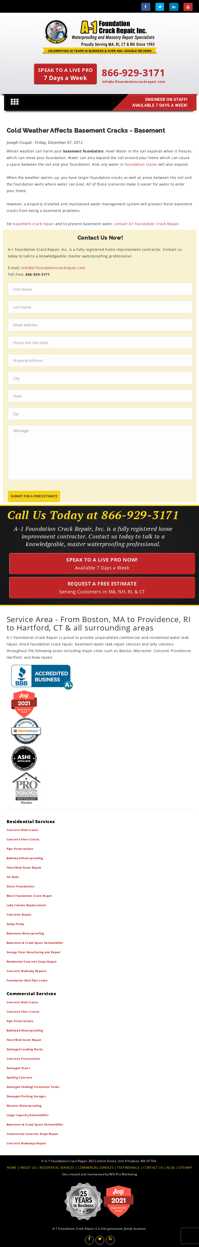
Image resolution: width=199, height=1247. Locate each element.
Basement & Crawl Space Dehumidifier (35, 943)
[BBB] (99, 676)
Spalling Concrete (20, 1077)
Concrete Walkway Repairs (26, 971)
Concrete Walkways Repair (26, 1143)
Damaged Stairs (18, 1068)
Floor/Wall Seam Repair (24, 867)
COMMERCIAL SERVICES (96, 1167)
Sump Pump (15, 924)
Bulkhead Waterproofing (25, 858)
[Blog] (110, 1240)
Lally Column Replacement (26, 905)
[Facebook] (145, 7)
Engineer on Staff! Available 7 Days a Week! (158, 102)
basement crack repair (33, 223)
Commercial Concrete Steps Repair (33, 1134)
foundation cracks (141, 164)
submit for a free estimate (34, 496)
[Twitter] (159, 7)
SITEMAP (185, 1167)
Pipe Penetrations (20, 849)
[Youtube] (188, 7)
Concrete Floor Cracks (23, 839)
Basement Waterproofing (25, 933)
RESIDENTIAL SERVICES (56, 1167)
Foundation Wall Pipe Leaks (27, 980)
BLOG (171, 1167)
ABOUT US (28, 1167)
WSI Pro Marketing (123, 1174)
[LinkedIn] (173, 7)
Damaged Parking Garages (26, 1096)
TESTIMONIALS (128, 1167)
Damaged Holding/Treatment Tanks (33, 1087)
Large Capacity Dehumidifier (28, 1115)
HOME (11, 1167)
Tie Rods (13, 877)
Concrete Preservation (23, 1058)
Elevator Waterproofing (24, 1105)
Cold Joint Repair (19, 914)
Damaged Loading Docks (25, 1049)
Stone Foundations (20, 886)
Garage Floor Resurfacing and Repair (34, 952)
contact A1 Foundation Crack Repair (146, 223)
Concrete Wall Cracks (22, 830)
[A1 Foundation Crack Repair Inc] (100, 35)
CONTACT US (153, 1167)
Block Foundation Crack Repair (29, 896)
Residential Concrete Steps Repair (32, 961)
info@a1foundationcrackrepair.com (133, 81)
